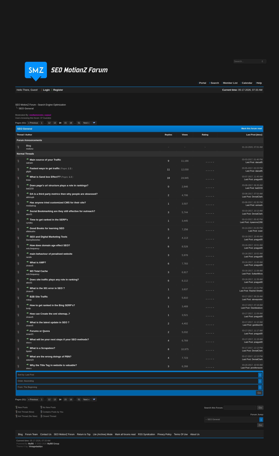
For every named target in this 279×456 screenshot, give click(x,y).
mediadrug (31, 206)
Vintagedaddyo (36, 446)
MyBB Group (53, 443)
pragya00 (258, 179)
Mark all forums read (125, 434)
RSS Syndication (146, 434)
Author (28, 135)
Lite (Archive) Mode (103, 434)
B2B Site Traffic (39, 296)
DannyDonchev (33, 240)
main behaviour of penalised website (51, 253)
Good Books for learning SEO (47, 228)
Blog (28, 145)
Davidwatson (256, 308)
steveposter (257, 299)
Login (45, 89)
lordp (28, 308)
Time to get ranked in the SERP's (49, 219)
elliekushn (30, 231)
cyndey (29, 223)
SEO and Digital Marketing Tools (48, 236)
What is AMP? (38, 262)
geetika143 (258, 325)
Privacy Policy (164, 434)
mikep (29, 300)
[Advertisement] (139, 28)
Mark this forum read (251, 128)
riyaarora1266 (256, 222)
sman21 (29, 334)
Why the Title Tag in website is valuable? (53, 365)
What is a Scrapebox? (42, 348)
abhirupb (30, 197)
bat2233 (30, 188)
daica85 (259, 162)
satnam (29, 163)
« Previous (33, 123)
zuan (260, 231)
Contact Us (45, 434)
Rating (205, 135)
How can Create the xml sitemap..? (50, 313)
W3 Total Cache (39, 271)
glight (28, 171)
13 (55, 123)
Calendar (246, 83)
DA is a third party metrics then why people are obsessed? (64, 194)
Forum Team (31, 434)
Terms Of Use (181, 434)
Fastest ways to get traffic (45, 168)
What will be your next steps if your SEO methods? (59, 339)
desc (259, 135)
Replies (168, 135)
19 (168, 178)
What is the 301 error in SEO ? (47, 288)
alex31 (29, 214)
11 (168, 169)
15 (65, 123)
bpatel (29, 351)
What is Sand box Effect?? (45, 176)
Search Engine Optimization (52, 104)
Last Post (251, 135)
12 (49, 123)
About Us (194, 434)
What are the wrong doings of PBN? (50, 356)
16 (71, 123)
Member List (230, 83)
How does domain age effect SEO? (50, 245)
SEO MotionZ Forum (25, 104)
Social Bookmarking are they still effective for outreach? (62, 211)
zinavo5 (29, 265)
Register (57, 89)
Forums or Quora (40, 331)
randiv (29, 257)
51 (79, 123)
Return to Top (83, 434)
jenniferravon (257, 368)
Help (258, 83)
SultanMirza (257, 274)
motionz (29, 149)
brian (28, 180)
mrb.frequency (32, 248)
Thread (20, 135)
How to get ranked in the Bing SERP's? (52, 305)
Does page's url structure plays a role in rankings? (59, 185)
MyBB (31, 443)
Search (214, 83)
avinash (259, 205)
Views (185, 135)
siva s (28, 342)
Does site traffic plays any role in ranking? (54, 279)
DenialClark (257, 197)
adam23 (30, 360)
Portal (202, 83)
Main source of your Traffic (45, 159)
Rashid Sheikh (256, 291)
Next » (86, 123)
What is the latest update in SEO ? (49, 322)
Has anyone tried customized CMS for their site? (58, 202)
